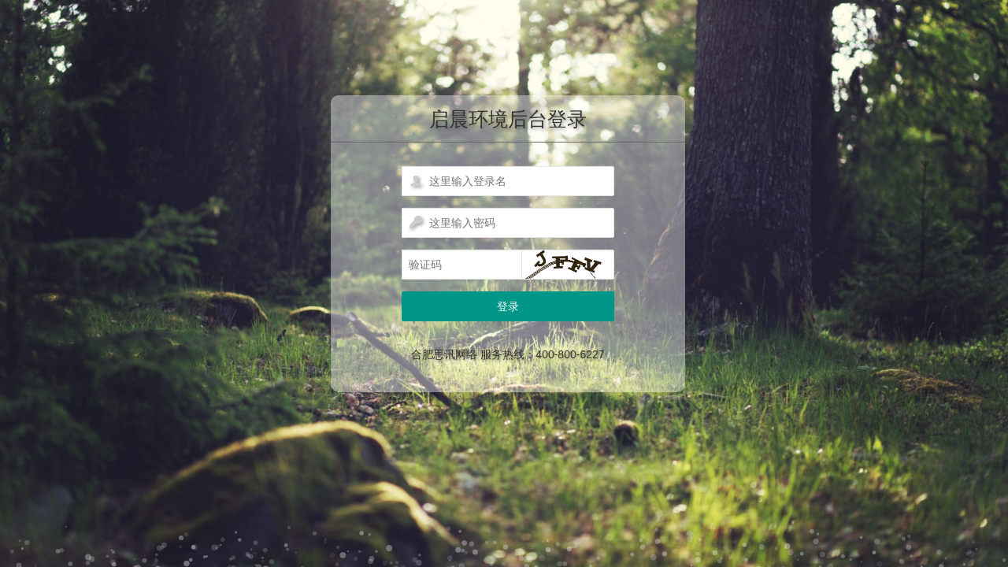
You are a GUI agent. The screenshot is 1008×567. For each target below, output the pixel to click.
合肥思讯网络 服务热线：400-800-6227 (507, 354)
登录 (508, 306)
